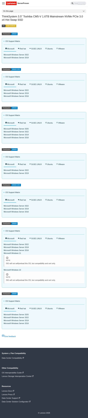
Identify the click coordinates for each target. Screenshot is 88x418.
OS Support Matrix (12, 41)
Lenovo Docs (8, 391)
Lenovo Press (8, 395)
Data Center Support (11, 398)
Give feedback (9, 336)
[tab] (10, 48)
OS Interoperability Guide (13, 373)
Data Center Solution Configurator (16, 402)
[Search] (78, 3)
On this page (8, 11)
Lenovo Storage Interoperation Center (18, 376)
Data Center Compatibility (13, 358)
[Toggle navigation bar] (3, 3)
